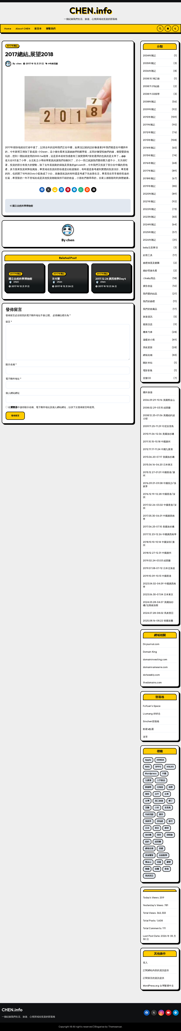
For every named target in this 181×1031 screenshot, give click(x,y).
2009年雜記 (149, 109)
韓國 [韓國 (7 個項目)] (147, 869)
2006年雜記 (149, 71)
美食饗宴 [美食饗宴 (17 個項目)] (149, 855)
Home (7, 28)
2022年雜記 (149, 209)
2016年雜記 (149, 163)
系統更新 (147, 347)
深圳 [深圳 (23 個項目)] (159, 835)
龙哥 (145, 736)
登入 (145, 962)
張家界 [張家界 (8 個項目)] (148, 821)
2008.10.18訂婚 (151, 78)
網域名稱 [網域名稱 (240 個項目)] (149, 848)
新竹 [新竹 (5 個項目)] (171, 821)
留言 (9, 318)
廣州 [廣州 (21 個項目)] (161, 814)
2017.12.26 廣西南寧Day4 (110, 279)
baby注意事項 (150, 247)
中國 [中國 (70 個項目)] (164, 773)
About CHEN (23, 28)
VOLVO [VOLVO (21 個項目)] (170, 767)
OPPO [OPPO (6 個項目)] (158, 767)
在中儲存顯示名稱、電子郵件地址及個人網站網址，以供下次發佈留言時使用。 (52, 404)
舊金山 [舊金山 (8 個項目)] (148, 862)
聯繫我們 (51, 28)
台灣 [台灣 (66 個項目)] (147, 801)
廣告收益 (147, 286)
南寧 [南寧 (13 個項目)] (171, 787)
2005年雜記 (149, 63)
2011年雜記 (149, 124)
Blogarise (99, 1026)
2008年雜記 (149, 101)
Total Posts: (150, 920)
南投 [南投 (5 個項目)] (147, 794)
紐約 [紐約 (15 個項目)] (147, 841)
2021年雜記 (149, 201)
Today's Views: (151, 897)
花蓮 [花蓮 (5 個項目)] (159, 862)
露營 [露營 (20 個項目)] (169, 862)
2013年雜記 (149, 140)
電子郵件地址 (13, 375)
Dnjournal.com (151, 644)
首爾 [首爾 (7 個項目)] (157, 869)
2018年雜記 (149, 178)
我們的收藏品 (150, 309)
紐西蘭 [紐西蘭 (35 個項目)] (158, 841)
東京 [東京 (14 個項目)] (157, 828)
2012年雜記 (149, 132)
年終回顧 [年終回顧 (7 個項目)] (149, 814)
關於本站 (147, 362)
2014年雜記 (149, 147)
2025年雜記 (149, 232)
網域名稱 (147, 355)
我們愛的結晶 (150, 293)
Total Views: (150, 913)
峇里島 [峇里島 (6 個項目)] (168, 807)
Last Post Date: (152, 936)
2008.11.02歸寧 (151, 94)
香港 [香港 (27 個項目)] (167, 869)
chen (18, 63)
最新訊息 (147, 324)
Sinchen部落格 (151, 721)
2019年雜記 (149, 186)
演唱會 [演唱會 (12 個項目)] (170, 835)
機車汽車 (147, 332)
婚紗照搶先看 (150, 270)
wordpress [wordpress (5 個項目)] (150, 773)
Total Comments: (152, 928)
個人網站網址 (13, 390)
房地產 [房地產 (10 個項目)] (160, 821)
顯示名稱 (11, 361)
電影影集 (147, 370)
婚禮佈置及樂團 (151, 263)
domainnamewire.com (155, 667)
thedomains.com (152, 682)
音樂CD (147, 378)
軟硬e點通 (148, 729)
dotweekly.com (151, 675)
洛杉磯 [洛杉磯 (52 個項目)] (148, 835)
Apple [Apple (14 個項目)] (148, 760)
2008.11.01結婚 (151, 86)
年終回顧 (54, 63)
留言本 (38, 28)
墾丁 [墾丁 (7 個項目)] (171, 801)
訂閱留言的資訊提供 (153, 978)
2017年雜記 (12, 46)
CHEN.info (90, 10)
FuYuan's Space (151, 706)
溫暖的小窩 (149, 339)
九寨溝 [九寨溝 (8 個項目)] (148, 780)
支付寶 (56, 279)
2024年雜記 (149, 224)
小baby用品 (149, 278)
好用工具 (147, 255)
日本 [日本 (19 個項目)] (147, 828)
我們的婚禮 (149, 301)
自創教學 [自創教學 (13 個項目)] (163, 855)
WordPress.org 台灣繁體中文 (158, 985)
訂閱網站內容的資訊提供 (156, 970)
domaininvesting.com (155, 659)
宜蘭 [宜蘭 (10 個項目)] (147, 807)
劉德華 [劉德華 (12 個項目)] (148, 787)
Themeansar (115, 1026)
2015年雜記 (149, 155)
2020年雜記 (149, 193)
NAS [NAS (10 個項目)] (147, 767)
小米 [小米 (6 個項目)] (157, 807)
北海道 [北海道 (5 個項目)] (160, 787)
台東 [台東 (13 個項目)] (167, 794)
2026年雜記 (149, 240)
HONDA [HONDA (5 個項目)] (160, 760)
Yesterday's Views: (153, 905)
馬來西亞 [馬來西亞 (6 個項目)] (149, 876)
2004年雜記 (149, 55)
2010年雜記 (149, 117)
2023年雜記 (149, 216)
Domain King (150, 651)
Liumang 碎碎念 (151, 713)
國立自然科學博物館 (21, 205)
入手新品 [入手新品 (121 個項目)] (161, 780)
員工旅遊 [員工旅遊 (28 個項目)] (159, 801)
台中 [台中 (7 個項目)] (157, 794)
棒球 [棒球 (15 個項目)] (167, 828)
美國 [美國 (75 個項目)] (161, 848)
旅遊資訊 (147, 316)
